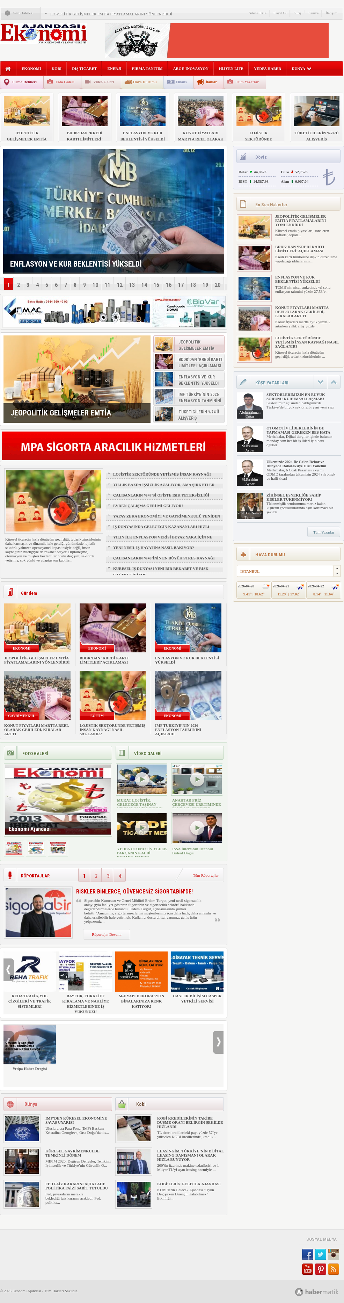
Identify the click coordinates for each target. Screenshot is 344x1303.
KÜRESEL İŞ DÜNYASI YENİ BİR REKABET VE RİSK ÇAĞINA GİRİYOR (160, 571)
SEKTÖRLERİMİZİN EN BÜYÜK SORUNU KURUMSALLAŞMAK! (295, 396)
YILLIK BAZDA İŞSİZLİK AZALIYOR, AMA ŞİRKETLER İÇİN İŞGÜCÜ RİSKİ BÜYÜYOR (163, 488)
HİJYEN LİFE (231, 68)
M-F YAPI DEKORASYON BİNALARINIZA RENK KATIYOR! (141, 979)
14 (144, 285)
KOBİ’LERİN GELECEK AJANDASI (189, 1184)
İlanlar (211, 82)
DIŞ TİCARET (84, 68)
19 (205, 285)
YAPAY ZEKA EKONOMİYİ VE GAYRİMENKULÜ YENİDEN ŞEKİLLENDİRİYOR (166, 519)
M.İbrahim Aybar (250, 448)
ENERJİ (114, 68)
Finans (181, 82)
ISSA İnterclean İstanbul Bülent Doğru (192, 851)
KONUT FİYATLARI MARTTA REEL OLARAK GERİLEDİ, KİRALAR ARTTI (36, 729)
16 (168, 285)
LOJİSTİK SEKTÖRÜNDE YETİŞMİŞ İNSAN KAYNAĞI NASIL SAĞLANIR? (162, 477)
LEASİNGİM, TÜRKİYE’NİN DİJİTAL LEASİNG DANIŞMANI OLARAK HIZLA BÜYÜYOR (190, 1155)
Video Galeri (103, 82)
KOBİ (57, 68)
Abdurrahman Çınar (250, 414)
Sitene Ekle (257, 13)
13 (132, 285)
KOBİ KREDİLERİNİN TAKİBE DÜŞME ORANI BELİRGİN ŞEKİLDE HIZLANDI (190, 1122)
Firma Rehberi (24, 82)
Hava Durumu (145, 82)
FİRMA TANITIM (147, 68)
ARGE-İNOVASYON (190, 68)
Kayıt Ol (280, 13)
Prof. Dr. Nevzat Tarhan (249, 515)
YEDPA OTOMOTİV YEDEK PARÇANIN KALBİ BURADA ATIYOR (142, 853)
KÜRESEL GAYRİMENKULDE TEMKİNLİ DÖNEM (72, 1153)
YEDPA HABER (267, 68)
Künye (313, 13)
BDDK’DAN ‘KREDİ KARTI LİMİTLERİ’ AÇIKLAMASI (104, 660)
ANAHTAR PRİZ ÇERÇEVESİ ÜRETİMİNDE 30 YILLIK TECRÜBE (196, 804)
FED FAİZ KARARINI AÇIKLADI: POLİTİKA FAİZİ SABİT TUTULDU (76, 1186)
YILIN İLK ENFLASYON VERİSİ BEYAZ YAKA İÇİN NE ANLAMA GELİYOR (162, 540)
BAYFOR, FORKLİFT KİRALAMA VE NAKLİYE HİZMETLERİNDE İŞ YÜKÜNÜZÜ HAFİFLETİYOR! (85, 985)
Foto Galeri (65, 82)
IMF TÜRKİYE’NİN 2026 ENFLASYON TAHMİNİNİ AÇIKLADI (178, 729)
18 (193, 285)
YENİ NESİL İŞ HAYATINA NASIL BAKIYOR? (153, 547)
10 (95, 285)
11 (107, 285)
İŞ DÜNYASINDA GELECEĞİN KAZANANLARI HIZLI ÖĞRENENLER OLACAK (161, 529)
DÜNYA (302, 68)
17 (181, 285)
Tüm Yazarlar (247, 82)
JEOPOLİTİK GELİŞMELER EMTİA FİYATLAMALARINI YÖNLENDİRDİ (111, 14)
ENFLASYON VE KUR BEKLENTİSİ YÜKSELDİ (297, 279)
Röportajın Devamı (107, 934)
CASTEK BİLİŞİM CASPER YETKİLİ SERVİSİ (197, 977)
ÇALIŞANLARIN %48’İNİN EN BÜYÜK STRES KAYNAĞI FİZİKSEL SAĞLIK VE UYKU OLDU (164, 561)
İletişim (331, 13)
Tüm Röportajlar (206, 875)
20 (217, 285)
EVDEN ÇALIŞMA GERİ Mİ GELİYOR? (148, 506)
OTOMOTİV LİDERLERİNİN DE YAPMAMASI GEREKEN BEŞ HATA (298, 430)
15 (156, 285)
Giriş (297, 13)
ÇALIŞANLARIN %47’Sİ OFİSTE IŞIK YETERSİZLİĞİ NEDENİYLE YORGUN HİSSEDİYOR (161, 498)
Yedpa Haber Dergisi (29, 1047)
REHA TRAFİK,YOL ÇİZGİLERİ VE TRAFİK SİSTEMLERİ (29, 979)
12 (120, 285)
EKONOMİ (31, 68)
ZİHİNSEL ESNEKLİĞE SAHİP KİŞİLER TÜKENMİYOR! (293, 497)
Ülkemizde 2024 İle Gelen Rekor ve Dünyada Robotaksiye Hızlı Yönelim (296, 463)
